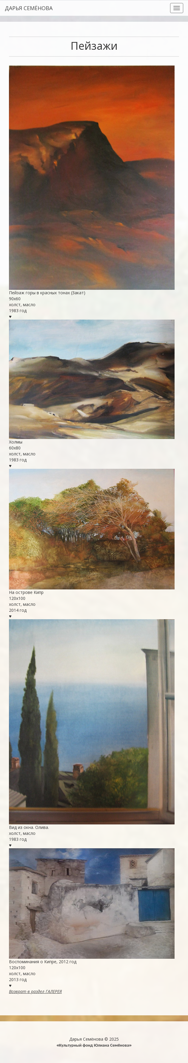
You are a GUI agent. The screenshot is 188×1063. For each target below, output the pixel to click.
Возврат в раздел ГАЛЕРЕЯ (35, 991)
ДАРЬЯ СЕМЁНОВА (29, 8)
